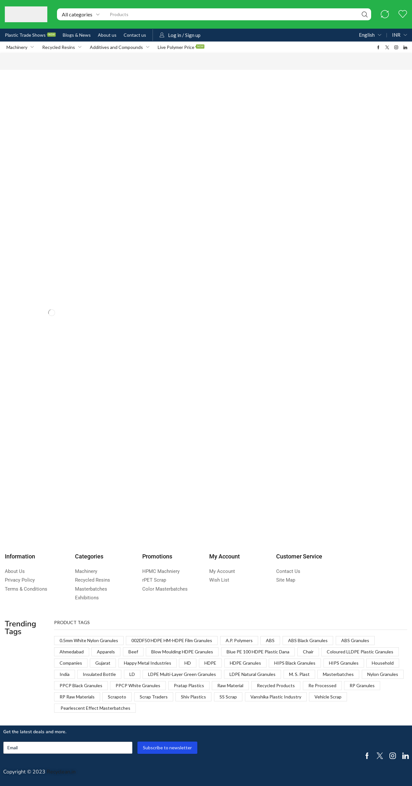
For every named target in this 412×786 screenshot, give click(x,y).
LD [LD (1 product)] (132, 674)
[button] (385, 14)
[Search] (364, 14)
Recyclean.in (61, 771)
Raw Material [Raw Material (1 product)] (230, 685)
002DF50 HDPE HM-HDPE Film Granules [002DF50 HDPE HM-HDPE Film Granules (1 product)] (171, 640)
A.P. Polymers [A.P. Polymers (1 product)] (239, 640)
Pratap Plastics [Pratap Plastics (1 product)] (189, 685)
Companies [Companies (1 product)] (71, 663)
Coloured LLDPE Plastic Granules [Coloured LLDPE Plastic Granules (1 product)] (360, 651)
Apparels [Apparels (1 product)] (106, 651)
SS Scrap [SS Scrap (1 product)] (228, 696)
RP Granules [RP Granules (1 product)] (362, 685)
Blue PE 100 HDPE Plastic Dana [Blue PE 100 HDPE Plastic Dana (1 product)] (258, 651)
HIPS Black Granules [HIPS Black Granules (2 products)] (294, 663)
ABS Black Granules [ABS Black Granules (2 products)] (308, 640)
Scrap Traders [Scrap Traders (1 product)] (154, 696)
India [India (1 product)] (65, 674)
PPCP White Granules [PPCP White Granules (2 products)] (138, 685)
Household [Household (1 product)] (383, 663)
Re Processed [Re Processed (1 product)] (322, 685)
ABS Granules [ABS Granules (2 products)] (355, 640)
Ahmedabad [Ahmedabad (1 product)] (72, 651)
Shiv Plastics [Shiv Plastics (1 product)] (193, 696)
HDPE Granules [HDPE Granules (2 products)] (245, 663)
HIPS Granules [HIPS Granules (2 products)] (344, 663)
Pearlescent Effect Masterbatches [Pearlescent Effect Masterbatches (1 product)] (95, 708)
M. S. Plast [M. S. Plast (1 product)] (299, 674)
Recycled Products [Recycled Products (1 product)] (276, 685)
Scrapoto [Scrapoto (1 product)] (117, 696)
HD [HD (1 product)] (187, 663)
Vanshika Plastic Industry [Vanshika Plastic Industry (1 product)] (275, 696)
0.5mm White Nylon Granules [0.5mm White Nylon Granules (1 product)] (89, 640)
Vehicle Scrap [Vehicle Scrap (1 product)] (328, 696)
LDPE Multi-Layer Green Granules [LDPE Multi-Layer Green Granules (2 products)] (182, 674)
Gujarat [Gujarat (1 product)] (102, 663)
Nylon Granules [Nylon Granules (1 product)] (382, 674)
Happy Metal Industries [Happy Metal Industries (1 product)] (147, 663)
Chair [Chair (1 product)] (308, 651)
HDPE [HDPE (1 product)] (210, 663)
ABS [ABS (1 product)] (270, 640)
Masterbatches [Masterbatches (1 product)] (338, 674)
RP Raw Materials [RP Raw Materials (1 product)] (77, 696)
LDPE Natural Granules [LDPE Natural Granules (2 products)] (252, 674)
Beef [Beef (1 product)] (133, 651)
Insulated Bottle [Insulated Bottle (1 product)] (99, 674)
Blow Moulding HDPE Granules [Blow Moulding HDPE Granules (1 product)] (182, 651)
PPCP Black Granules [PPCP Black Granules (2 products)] (81, 685)
